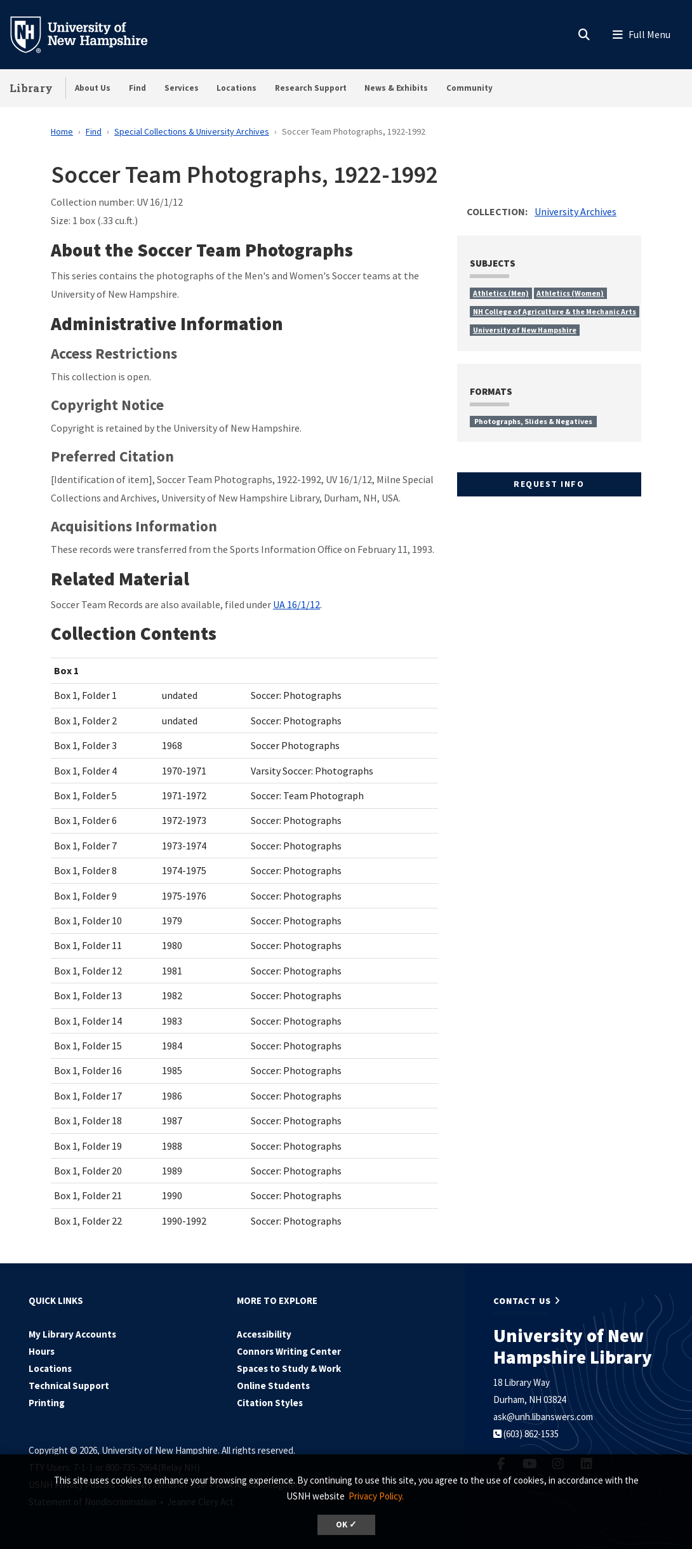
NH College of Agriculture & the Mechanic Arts (554, 311)
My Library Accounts (72, 1334)
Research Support (311, 88)
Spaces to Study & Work (289, 1368)
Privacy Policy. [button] (376, 1496)
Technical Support (69, 1385)
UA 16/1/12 (296, 604)
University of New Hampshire (524, 330)
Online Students (273, 1385)
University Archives (575, 211)
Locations (236, 88)
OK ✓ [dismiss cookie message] (346, 1524)
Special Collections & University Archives (191, 131)
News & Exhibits (396, 88)
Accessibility (264, 1334)
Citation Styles (270, 1403)
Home (62, 131)
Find (137, 88)
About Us (92, 88)
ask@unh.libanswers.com (543, 1417)
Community (469, 88)
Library (31, 88)
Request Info (549, 483)
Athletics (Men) (501, 293)
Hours (42, 1351)
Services (181, 88)
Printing (47, 1403)
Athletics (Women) (570, 293)
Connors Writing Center (289, 1351)
